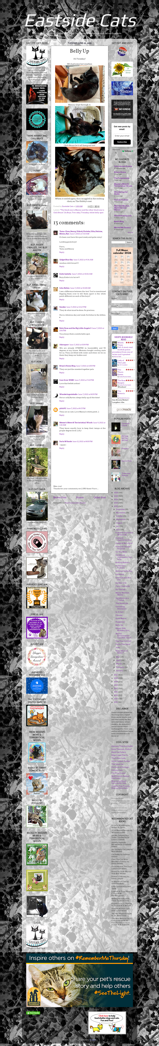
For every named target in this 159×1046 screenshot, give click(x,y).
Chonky (119, 615)
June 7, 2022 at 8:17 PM (76, 408)
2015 (116, 695)
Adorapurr (64, 345)
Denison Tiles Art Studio (122, 746)
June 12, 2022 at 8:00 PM (82, 441)
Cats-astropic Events (123, 166)
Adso (118, 647)
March (119, 664)
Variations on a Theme (122, 599)
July (118, 526)
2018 (116, 685)
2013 (116, 702)
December (120, 509)
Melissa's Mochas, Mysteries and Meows (121, 208)
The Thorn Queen (120, 372)
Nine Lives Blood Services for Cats (118, 782)
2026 (116, 493)
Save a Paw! (127, 461)
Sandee (62, 307)
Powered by (123, 151)
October (119, 516)
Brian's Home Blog (67, 366)
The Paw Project (118, 773)
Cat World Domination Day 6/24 (124, 557)
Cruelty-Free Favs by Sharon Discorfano (120, 787)
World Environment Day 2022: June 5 (123, 636)
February (120, 667)
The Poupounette (121, 178)
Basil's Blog (119, 222)
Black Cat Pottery (118, 752)
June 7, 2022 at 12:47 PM (76, 307)
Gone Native (121, 618)
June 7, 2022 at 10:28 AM (80, 288)
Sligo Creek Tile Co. (119, 755)
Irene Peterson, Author (121, 749)
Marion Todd (117, 356)
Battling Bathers (122, 562)
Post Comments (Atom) (75, 503)
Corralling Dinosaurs (121, 608)
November (121, 513)
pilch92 (62, 408)
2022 (116, 506)
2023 (116, 503)
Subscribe (122, 142)
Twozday (85, 213)
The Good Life (122, 603)
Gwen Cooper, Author (120, 761)
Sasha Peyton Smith (125, 376)
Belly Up (119, 625)
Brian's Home (120, 172)
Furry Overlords (123, 586)
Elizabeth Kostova (124, 398)
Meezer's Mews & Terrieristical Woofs (75, 423)
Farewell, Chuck (126, 424)
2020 (116, 678)
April (118, 660)
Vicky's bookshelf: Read (123, 338)
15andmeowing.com (123, 216)
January (119, 671)
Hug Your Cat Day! (123, 641)
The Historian (121, 393)
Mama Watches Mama (122, 594)
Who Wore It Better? (122, 652)
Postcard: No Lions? (124, 543)
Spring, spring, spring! (125, 438)
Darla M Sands (65, 441)
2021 (116, 675)
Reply (61, 252)
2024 (116, 499)
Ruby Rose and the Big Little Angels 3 (75, 328)
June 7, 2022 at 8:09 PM (87, 394)
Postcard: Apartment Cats (123, 539)
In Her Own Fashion (121, 567)
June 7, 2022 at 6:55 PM (85, 366)
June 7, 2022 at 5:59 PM (79, 345)
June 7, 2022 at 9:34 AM (83, 260)
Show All (130, 232)
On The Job (120, 589)
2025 (116, 496)
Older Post (100, 497)
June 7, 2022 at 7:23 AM (79, 234)
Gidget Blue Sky (66, 260)
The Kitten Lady (118, 758)
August (119, 523)
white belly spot (96, 213)
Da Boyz (67, 213)
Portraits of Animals (120, 767)
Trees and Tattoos (126, 474)
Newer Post (59, 497)
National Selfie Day (124, 571)
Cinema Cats (116, 770)
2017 (116, 688)
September (121, 519)
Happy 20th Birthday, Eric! (123, 629)
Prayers (125, 448)
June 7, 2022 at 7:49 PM (84, 380)
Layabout (120, 574)
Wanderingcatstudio (68, 394)
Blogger (92, 1040)
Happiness (120, 622)
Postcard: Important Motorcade (124, 534)
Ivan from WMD (66, 380)
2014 (116, 699)
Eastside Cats (79, 20)
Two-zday (76, 213)
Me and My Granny (122, 228)
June (118, 530)
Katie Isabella (65, 274)
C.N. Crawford (123, 365)
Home (80, 497)
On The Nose (121, 552)
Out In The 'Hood (123, 644)
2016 (116, 692)
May (118, 657)
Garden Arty (121, 583)
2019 (116, 682)
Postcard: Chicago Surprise (123, 548)
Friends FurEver (121, 200)
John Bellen (64, 288)
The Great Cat (117, 764)
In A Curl (119, 612)
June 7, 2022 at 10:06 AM (82, 274)
